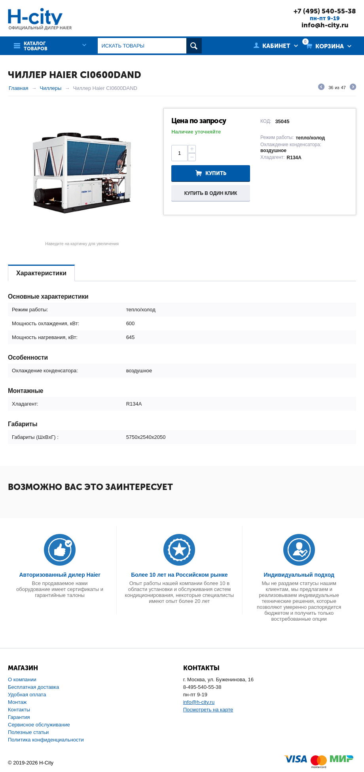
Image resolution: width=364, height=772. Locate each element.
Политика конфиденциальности (46, 740)
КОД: (265, 121)
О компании (22, 679)
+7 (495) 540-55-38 (325, 11)
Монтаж (17, 702)
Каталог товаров (35, 46)
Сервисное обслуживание (39, 725)
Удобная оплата (27, 695)
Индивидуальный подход (299, 575)
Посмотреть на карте (208, 710)
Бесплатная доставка (33, 687)
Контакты (19, 710)
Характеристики (41, 273)
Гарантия (19, 717)
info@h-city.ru (325, 25)
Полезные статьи (28, 732)
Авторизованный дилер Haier (59, 575)
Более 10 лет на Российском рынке (179, 575)
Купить (215, 173)
